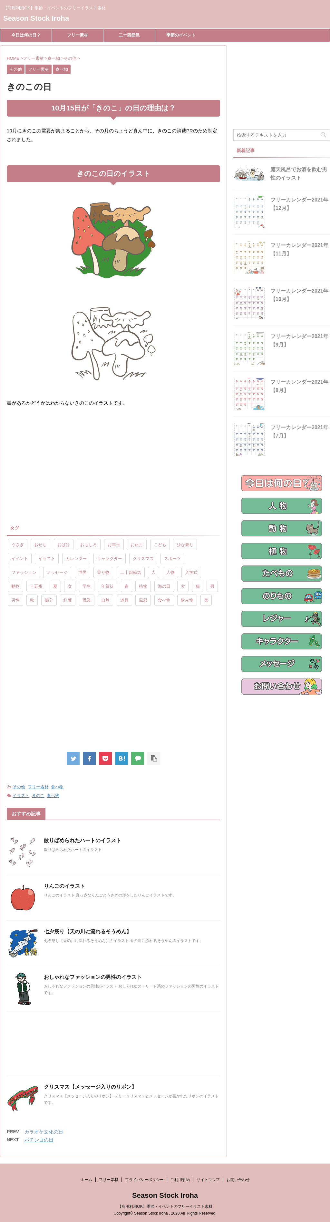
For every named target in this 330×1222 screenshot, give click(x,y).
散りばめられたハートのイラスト (82, 840)
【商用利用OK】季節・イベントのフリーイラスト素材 (165, 1206)
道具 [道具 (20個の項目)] (124, 600)
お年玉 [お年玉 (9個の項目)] (114, 544)
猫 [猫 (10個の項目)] (198, 586)
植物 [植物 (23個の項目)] (143, 586)
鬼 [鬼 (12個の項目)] (206, 600)
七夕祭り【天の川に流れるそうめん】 (87, 931)
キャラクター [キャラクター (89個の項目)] (109, 558)
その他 (19, 786)
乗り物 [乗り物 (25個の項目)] (103, 572)
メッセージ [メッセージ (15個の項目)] (57, 572)
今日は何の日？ (26, 35)
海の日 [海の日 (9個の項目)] (164, 586)
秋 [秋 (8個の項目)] (32, 600)
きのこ (38, 795)
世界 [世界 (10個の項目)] (82, 572)
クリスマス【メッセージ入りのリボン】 (90, 1087)
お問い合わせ (238, 1179)
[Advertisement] (61, 465)
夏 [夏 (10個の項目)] (55, 586)
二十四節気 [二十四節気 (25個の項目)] (130, 572)
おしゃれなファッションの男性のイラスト (93, 977)
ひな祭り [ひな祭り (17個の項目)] (185, 544)
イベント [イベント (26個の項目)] (19, 558)
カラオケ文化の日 (43, 1131)
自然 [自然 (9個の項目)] (105, 600)
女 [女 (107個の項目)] (70, 586)
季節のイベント (181, 35)
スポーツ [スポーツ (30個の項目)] (172, 558)
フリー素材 (77, 35)
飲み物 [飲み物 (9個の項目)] (187, 600)
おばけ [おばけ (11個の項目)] (63, 544)
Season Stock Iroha (36, 18)
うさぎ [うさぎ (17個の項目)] (17, 544)
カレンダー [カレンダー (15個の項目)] (76, 558)
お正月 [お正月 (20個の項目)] (137, 544)
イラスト (21, 795)
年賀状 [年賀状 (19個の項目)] (107, 586)
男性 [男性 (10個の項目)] (15, 600)
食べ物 (57, 786)
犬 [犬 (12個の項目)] (183, 586)
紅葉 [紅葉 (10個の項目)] (67, 600)
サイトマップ (208, 1179)
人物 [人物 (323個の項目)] (170, 572)
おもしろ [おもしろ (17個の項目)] (88, 544)
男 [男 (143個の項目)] (212, 586)
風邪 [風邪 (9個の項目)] (143, 600)
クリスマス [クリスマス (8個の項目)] (143, 558)
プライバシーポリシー (144, 1179)
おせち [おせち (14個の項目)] (40, 544)
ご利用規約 (180, 1179)
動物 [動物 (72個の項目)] (15, 586)
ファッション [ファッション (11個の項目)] (23, 572)
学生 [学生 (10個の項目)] (86, 586)
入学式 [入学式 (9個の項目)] (191, 572)
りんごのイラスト (64, 886)
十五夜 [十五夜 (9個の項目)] (36, 586)
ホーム (86, 1179)
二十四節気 (129, 35)
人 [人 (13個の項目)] (153, 572)
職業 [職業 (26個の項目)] (86, 600)
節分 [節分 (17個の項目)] (49, 600)
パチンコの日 (38, 1140)
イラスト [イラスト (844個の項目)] (46, 558)
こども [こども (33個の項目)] (160, 544)
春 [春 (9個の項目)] (126, 586)
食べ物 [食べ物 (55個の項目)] (164, 600)
